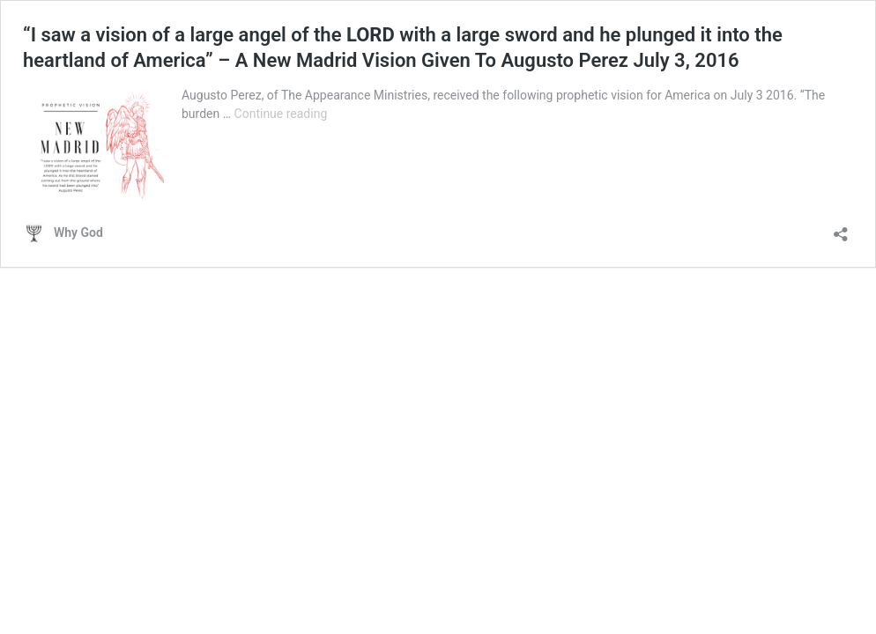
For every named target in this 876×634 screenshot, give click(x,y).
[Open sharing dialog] (840, 228)
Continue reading (281, 114)
